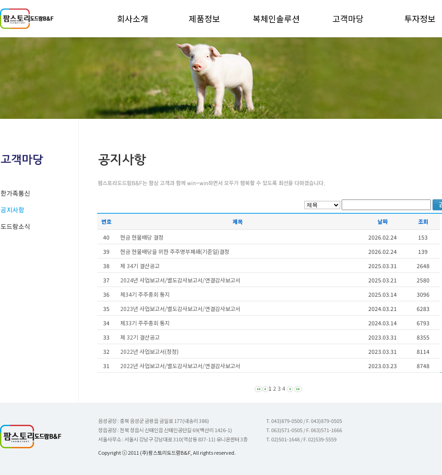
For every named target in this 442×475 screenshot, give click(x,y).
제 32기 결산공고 (140, 337)
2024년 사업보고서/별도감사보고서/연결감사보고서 (180, 280)
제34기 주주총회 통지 (145, 294)
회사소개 (132, 18)
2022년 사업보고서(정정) (149, 351)
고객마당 (348, 18)
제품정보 (204, 18)
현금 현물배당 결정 (141, 237)
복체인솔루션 (276, 18)
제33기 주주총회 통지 (145, 323)
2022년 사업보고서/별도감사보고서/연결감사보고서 (180, 365)
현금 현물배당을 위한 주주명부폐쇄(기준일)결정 (174, 251)
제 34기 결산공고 (140, 266)
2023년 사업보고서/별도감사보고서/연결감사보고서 (180, 308)
